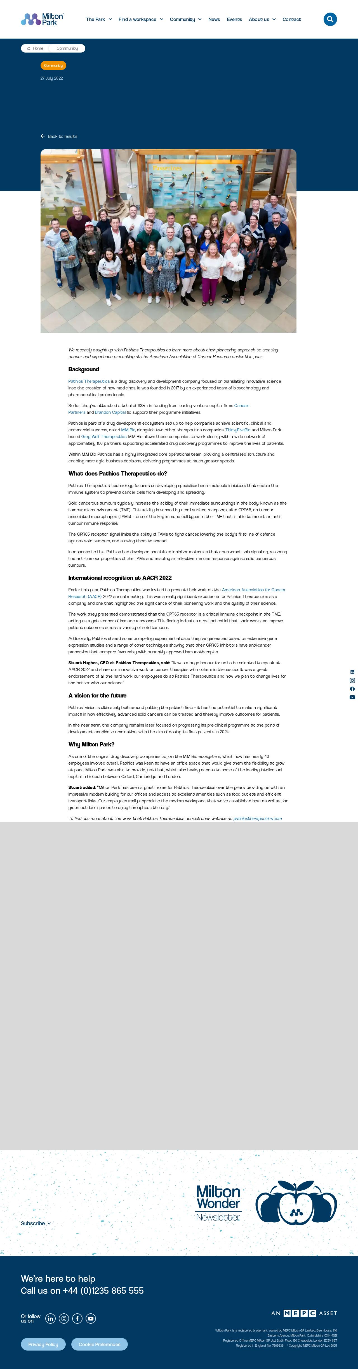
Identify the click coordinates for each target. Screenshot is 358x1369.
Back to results (59, 136)
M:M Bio (128, 429)
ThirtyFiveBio (238, 429)
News (214, 19)
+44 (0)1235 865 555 (103, 1290)
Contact (292, 19)
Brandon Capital (110, 412)
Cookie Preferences (99, 1344)
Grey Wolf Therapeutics (103, 436)
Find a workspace (137, 19)
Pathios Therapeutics (89, 381)
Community (182, 19)
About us (259, 19)
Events (234, 19)
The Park (95, 19)
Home (38, 48)
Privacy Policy (43, 1344)
